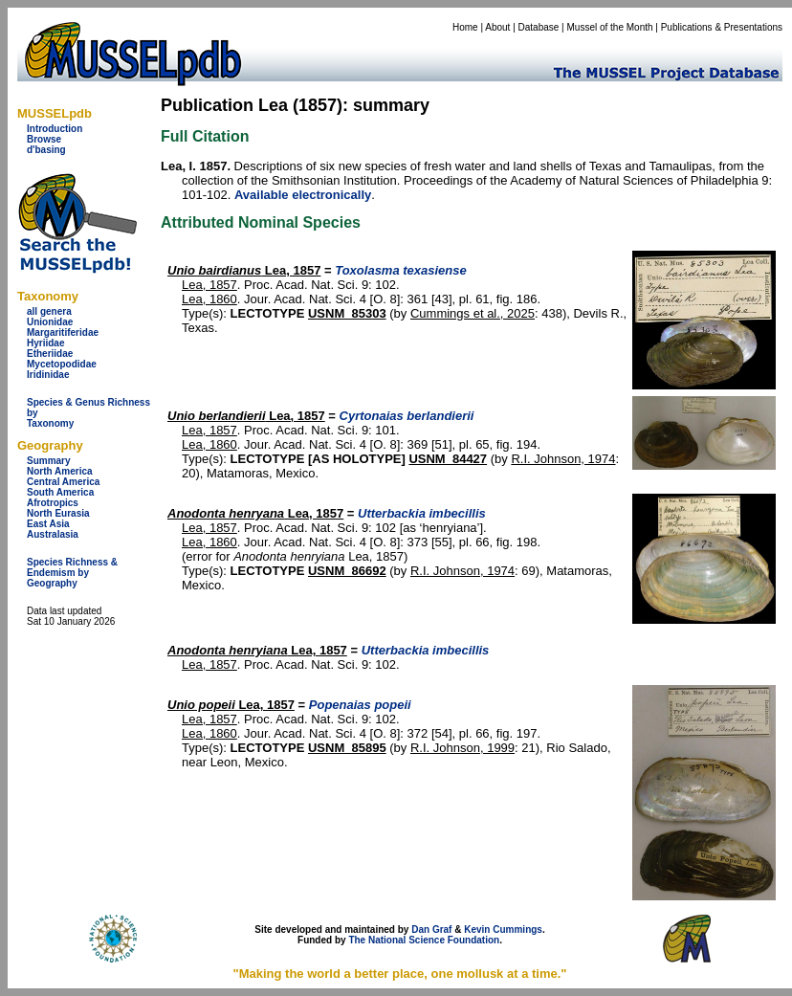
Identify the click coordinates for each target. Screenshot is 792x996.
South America (60, 492)
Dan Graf (431, 929)
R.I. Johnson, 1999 (462, 748)
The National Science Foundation (423, 940)
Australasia (52, 534)
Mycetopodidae (62, 364)
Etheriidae (50, 353)
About (497, 27)
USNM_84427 (447, 459)
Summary (49, 460)
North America (60, 471)
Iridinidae (48, 374)
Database (539, 27)
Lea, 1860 (209, 299)
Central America (63, 481)
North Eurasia (58, 513)
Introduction (54, 128)
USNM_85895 (347, 748)
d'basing (46, 149)
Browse (44, 139)
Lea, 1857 (243, 270)
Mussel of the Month (610, 27)
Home (465, 27)
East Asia (48, 524)
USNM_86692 (347, 571)
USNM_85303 (347, 313)
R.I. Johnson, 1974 (563, 459)
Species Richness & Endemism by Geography (72, 572)
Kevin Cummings (503, 929)
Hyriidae (45, 343)
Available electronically (302, 195)
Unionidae (50, 322)
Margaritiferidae (63, 332)
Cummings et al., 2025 (472, 313)
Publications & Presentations (721, 27)
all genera (49, 311)
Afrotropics (52, 503)
